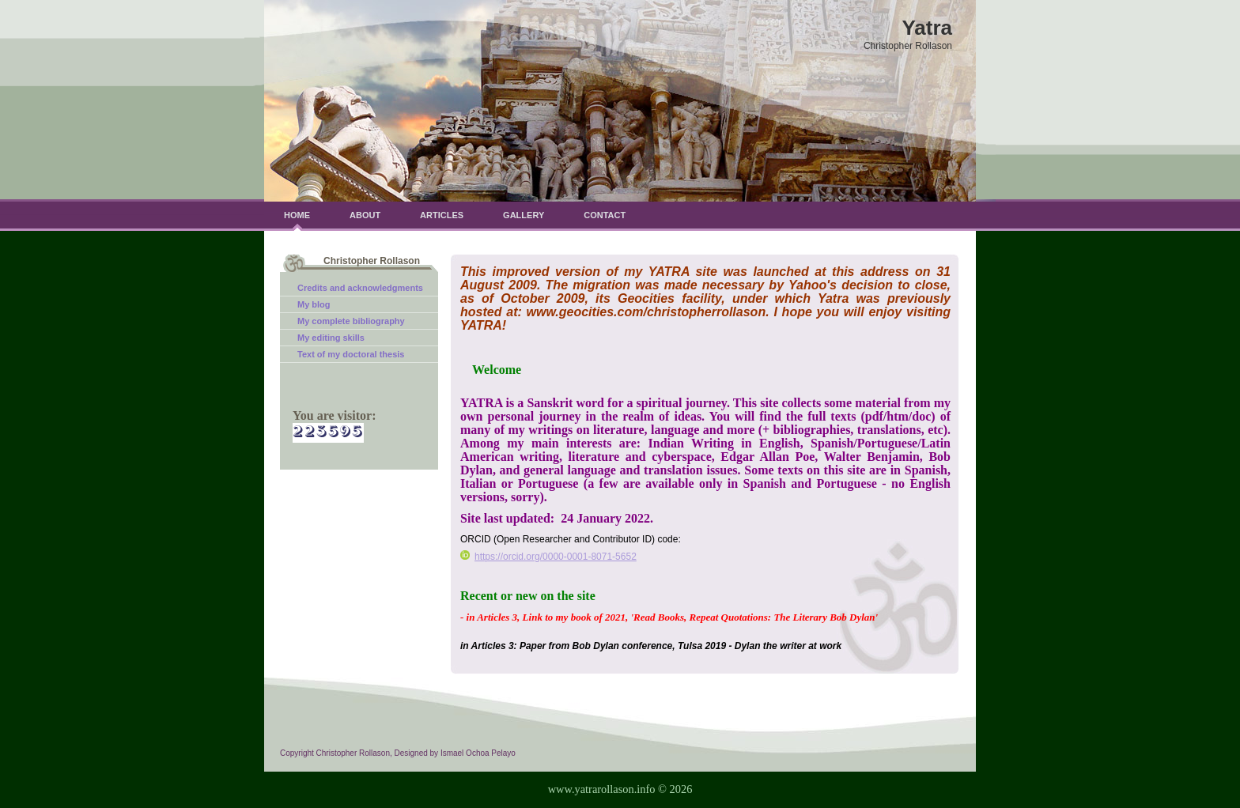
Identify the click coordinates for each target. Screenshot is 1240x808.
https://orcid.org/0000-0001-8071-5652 (548, 556)
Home (297, 215)
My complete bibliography (351, 321)
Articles (441, 215)
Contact (605, 215)
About (365, 215)
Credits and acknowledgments (360, 288)
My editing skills (331, 337)
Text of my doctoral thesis (351, 354)
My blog (314, 304)
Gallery (523, 215)
